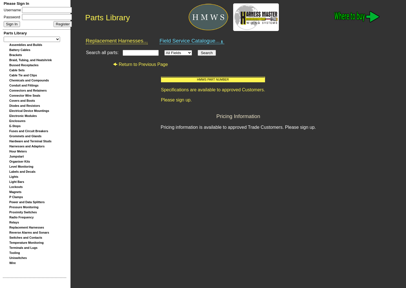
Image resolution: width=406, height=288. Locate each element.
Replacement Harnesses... (117, 41)
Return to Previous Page (140, 64)
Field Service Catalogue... (192, 41)
